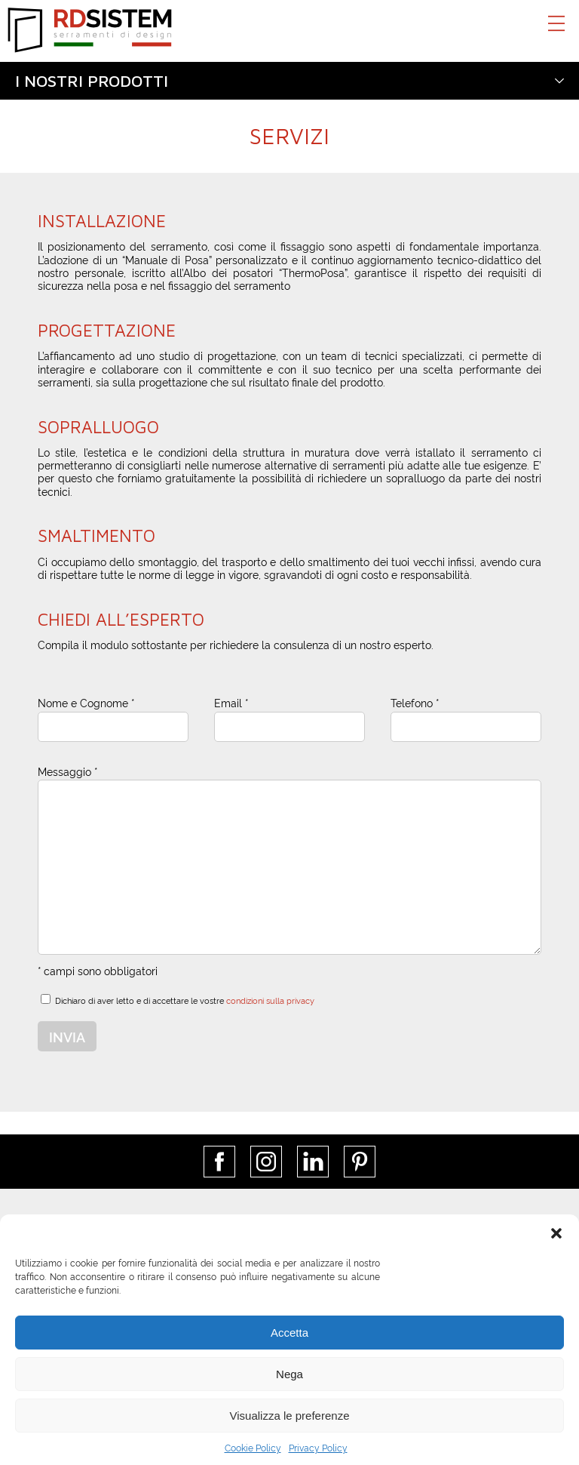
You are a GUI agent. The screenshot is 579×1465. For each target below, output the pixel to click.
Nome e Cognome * (86, 702)
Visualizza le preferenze (290, 1415)
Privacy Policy (318, 1447)
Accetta (289, 1332)
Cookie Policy (253, 1447)
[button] (556, 1233)
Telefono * (415, 702)
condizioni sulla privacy (270, 1000)
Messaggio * (67, 771)
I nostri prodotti (91, 81)
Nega (289, 1374)
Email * (231, 702)
